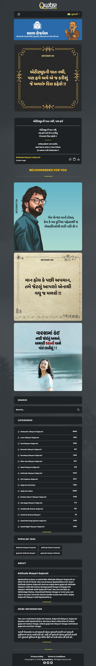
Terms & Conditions (56, 656)
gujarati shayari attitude (50, 553)
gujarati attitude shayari (25, 553)
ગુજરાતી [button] (73, 14)
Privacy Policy (37, 656)
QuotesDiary (47, 659)
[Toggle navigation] (18, 14)
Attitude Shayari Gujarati (28, 157)
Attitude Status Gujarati (50, 547)
